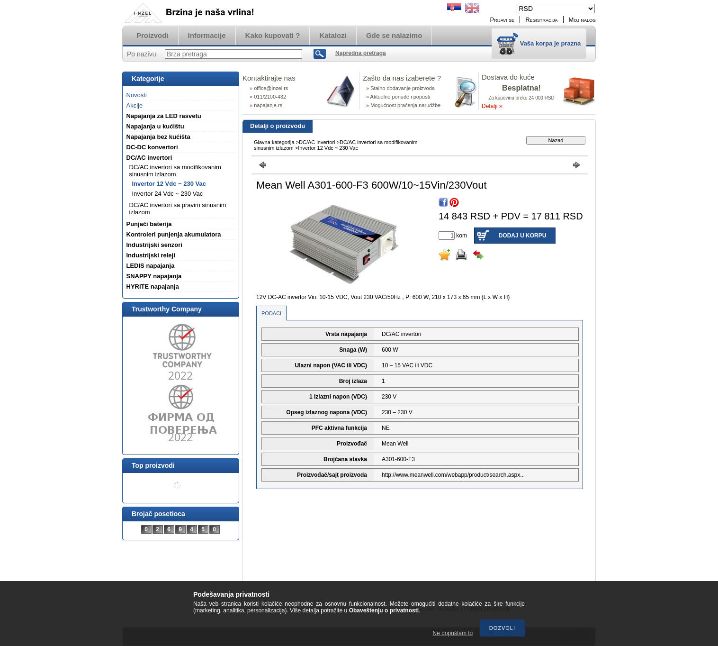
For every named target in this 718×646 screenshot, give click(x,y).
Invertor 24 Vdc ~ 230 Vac (167, 193)
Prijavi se (502, 19)
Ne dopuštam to (453, 633)
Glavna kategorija (274, 142)
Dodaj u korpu (523, 235)
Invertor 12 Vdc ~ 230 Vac (169, 183)
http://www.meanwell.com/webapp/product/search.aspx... (453, 475)
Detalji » (492, 106)
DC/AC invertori (317, 142)
